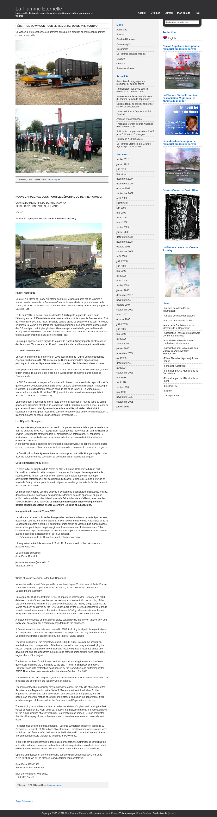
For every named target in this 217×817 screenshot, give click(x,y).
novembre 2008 (124, 241)
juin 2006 (121, 329)
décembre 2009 (124, 178)
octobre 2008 (123, 246)
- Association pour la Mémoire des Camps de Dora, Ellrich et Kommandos (180, 351)
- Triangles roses (171, 395)
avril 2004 (121, 368)
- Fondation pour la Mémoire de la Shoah (180, 379)
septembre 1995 (124, 401)
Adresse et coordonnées (129, 119)
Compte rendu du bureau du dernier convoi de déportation (134, 105)
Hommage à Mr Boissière (129, 139)
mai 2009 (121, 212)
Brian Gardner (143, 813)
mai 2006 (121, 334)
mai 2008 (121, 271)
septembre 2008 (124, 251)
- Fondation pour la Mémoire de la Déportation (180, 372)
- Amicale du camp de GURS (177, 320)
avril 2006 (121, 338)
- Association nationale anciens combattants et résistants (179, 342)
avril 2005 (121, 358)
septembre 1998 (124, 372)
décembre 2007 (124, 295)
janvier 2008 (122, 290)
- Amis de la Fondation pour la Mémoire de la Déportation (178, 326)
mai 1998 (121, 377)
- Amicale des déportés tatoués (179, 315)
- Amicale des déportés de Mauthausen (176, 309)
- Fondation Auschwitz (174, 366)
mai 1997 (121, 392)
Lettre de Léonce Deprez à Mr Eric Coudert (134, 113)
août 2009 (121, 198)
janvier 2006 (122, 348)
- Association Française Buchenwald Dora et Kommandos (181, 334)
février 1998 (122, 387)
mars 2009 (121, 222)
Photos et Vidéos (125, 68)
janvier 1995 (122, 406)
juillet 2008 (121, 261)
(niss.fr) (172, 813)
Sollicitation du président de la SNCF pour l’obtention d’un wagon (135, 133)
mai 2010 (121, 174)
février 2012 (122, 159)
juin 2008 (121, 266)
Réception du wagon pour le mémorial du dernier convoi (57, 25)
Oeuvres (120, 63)
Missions (121, 58)
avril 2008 (121, 275)
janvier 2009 (122, 232)
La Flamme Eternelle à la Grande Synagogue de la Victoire (133, 145)
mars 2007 (121, 314)
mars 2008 (121, 280)
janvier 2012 (122, 164)
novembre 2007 (124, 300)
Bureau (169, 13)
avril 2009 (121, 217)
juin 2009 (121, 208)
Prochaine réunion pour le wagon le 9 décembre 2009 (134, 125)
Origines (155, 13)
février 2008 (122, 285)
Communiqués (53, 179)
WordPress (111, 813)
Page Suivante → (25, 801)
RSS (197, 13)
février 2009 (122, 227)
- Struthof (167, 390)
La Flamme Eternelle (39, 9)
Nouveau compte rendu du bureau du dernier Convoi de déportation (134, 97)
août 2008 (121, 256)
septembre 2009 (124, 193)
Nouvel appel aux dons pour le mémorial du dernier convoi (59, 196)
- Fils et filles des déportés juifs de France (180, 359)
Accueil (142, 13)
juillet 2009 (121, 203)
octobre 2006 (123, 319)
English (169, 38)
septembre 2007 (124, 309)
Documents (122, 49)
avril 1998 (121, 382)
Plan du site (183, 13)
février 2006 (122, 343)
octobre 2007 (123, 304)
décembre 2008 (124, 237)
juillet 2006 (121, 324)
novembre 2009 (124, 183)
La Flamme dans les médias (131, 54)
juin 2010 (121, 169)
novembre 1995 (124, 397)
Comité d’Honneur (125, 39)
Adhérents (121, 29)
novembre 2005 (124, 353)
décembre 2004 (124, 363)
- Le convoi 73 (170, 386)
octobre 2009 (123, 188)
